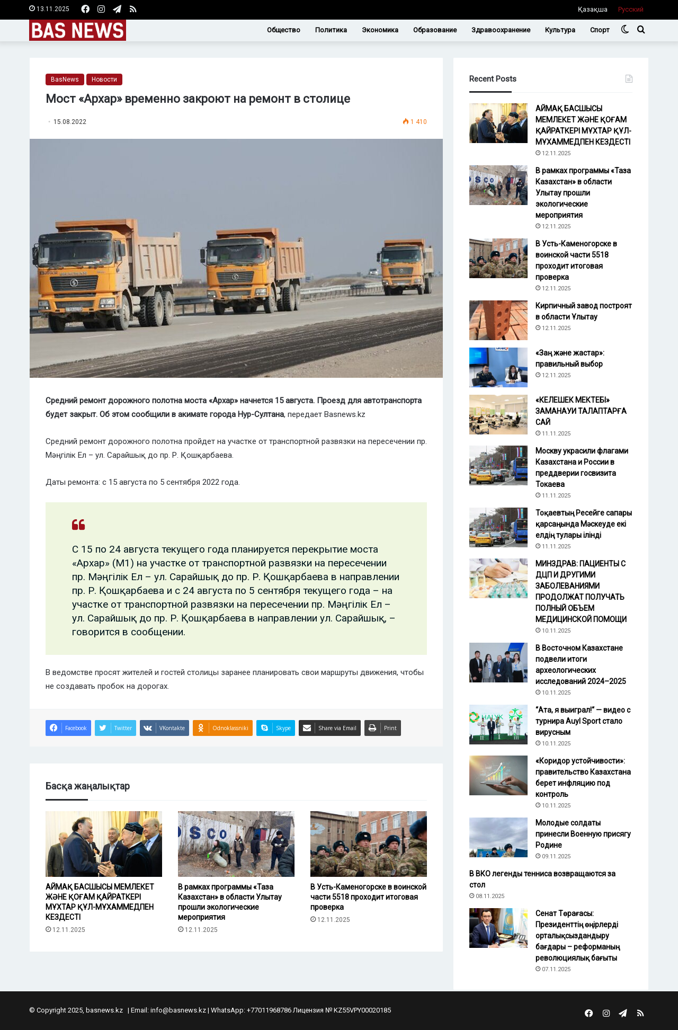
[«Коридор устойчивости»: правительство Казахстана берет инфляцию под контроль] (498, 775)
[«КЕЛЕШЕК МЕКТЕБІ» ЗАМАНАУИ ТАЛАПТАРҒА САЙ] (498, 414)
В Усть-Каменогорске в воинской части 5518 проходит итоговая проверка (368, 897)
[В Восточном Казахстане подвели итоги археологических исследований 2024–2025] (498, 662)
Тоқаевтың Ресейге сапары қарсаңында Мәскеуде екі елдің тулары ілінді (584, 524)
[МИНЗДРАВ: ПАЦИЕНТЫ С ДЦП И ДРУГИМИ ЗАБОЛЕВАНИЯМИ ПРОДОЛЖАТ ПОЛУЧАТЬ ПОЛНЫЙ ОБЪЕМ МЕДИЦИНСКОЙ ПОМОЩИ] (498, 578)
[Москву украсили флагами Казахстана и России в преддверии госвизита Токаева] (498, 465)
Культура (560, 30)
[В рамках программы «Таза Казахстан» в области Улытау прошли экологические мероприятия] (236, 844)
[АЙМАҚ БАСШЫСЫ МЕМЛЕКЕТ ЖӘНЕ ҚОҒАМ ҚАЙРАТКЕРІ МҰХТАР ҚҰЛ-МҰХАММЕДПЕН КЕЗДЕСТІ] (104, 844)
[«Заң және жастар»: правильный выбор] (498, 367)
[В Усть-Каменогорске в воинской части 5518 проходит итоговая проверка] (368, 844)
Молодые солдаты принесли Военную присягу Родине (583, 834)
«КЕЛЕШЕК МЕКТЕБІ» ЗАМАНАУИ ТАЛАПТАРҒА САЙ (581, 411)
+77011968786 (269, 1010)
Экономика (380, 30)
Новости (104, 79)
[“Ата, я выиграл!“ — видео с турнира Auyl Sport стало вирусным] (498, 724)
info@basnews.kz (178, 1010)
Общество (283, 30)
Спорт (600, 30)
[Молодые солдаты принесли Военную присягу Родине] (498, 837)
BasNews (65, 79)
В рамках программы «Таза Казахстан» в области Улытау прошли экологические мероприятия (583, 192)
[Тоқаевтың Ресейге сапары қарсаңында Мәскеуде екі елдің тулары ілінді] (498, 527)
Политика (331, 30)
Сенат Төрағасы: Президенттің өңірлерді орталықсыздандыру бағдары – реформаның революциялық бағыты (578, 935)
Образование (435, 30)
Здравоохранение (500, 30)
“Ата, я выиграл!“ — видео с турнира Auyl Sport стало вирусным (583, 721)
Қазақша (593, 9)
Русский (631, 9)
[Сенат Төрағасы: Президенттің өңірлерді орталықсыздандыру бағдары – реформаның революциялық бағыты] (498, 928)
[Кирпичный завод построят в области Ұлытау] (498, 320)
